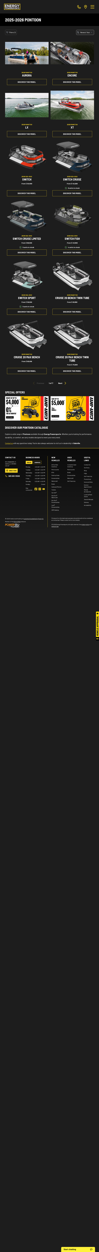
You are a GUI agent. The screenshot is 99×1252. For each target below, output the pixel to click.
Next (62, 383)
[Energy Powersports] (12, 7)
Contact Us (87, 465)
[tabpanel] (35, 475)
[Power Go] (24, 525)
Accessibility (87, 505)
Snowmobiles (55, 478)
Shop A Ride (17, 521)
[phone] (79, 7)
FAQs (85, 473)
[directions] (85, 7)
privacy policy (85, 524)
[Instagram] (39, 489)
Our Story (86, 467)
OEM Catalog (55, 510)
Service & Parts (88, 482)
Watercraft (54, 481)
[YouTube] (43, 489)
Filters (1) (11, 32)
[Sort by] (85, 32)
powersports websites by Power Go (34, 518)
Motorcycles (55, 469)
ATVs (52, 472)
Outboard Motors (56, 487)
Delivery (86, 502)
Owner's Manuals (88, 499)
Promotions (87, 479)
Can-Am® (54, 492)
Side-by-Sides (55, 475)
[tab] (29, 462)
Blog (85, 470)
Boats (53, 484)
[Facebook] (35, 489)
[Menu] (92, 6)
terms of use (55, 526)
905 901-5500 (12, 476)
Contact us (9, 443)
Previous (38, 383)
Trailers (53, 490)
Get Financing (71, 481)
